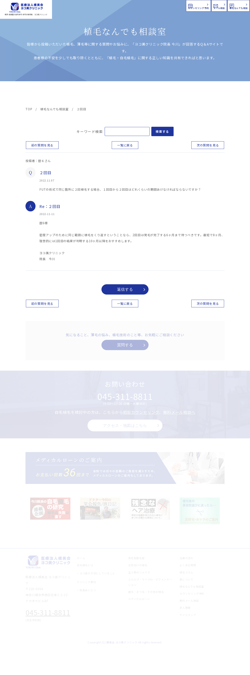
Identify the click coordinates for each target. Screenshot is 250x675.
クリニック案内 (89, 94)
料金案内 (116, 94)
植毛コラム (187, 94)
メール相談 (172, 5)
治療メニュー (62, 94)
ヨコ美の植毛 (37, 94)
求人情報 (212, 94)
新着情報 (163, 94)
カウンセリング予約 (121, 5)
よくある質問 (140, 94)
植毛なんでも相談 (221, 5)
